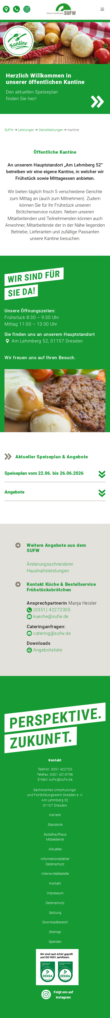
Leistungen (26, 130)
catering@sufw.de (52, 633)
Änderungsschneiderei (50, 564)
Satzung (55, 913)
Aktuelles (55, 849)
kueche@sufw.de (51, 616)
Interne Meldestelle (55, 874)
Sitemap (55, 932)
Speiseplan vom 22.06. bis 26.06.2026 (44, 473)
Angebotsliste (47, 650)
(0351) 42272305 (52, 609)
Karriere (55, 815)
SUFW (8, 130)
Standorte (55, 825)
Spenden (55, 942)
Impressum (55, 893)
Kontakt (55, 883)
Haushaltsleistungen (48, 570)
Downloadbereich (55, 922)
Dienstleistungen (51, 130)
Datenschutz (55, 903)
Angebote (14, 492)
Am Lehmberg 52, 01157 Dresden (47, 341)
